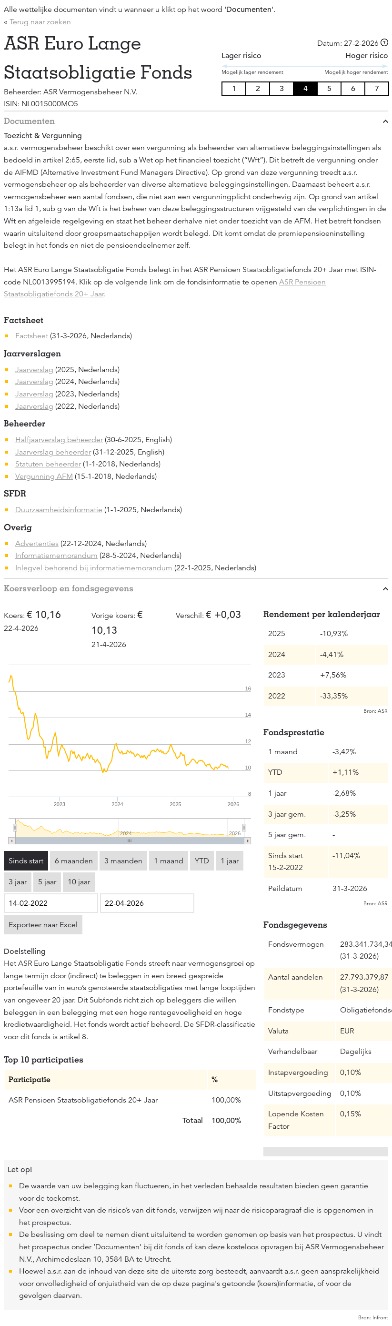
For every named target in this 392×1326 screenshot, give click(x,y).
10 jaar (79, 882)
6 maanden (74, 861)
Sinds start (26, 861)
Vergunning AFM (44, 476)
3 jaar (18, 882)
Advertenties (37, 543)
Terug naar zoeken (40, 22)
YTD (202, 861)
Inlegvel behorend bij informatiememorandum (93, 568)
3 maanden (123, 861)
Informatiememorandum (56, 555)
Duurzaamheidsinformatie (58, 510)
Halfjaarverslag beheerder (59, 440)
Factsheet (31, 336)
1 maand (168, 861)
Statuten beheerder (48, 464)
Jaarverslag (34, 370)
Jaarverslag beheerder (53, 452)
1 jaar (230, 861)
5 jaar (47, 882)
